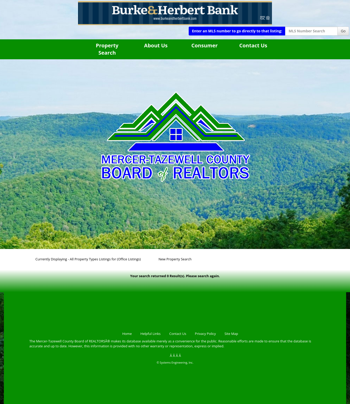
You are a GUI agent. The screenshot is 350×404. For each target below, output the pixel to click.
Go (343, 30)
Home (127, 333)
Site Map (231, 333)
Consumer (204, 45)
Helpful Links (150, 333)
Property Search (107, 49)
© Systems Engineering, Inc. (175, 362)
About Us (156, 45)
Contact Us (253, 45)
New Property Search (175, 259)
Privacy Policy (205, 333)
